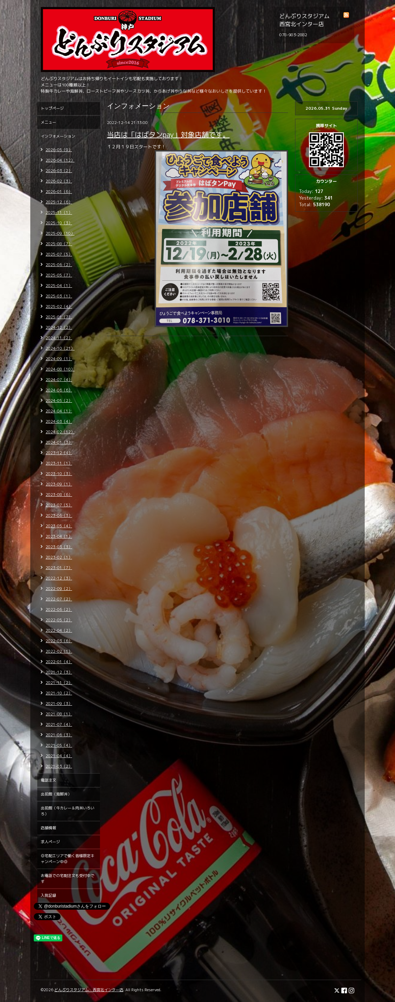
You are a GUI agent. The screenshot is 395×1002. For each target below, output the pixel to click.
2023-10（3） (59, 473)
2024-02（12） (60, 432)
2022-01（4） (59, 662)
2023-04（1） (59, 536)
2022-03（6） (59, 641)
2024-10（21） (60, 348)
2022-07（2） (59, 599)
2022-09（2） (59, 588)
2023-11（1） (59, 463)
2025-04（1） (59, 285)
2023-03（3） (59, 547)
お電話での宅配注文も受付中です (67, 878)
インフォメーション (58, 136)
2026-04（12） (60, 160)
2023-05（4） (59, 526)
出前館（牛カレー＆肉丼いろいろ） (67, 811)
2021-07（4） (59, 724)
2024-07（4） (59, 379)
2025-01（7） (59, 317)
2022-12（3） (59, 578)
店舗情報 (48, 828)
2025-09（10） (60, 233)
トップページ (52, 108)
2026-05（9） (59, 150)
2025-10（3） (59, 223)
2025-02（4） (59, 306)
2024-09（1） (59, 359)
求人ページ (50, 842)
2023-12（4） (59, 453)
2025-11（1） (59, 212)
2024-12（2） (59, 327)
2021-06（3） (59, 735)
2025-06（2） (59, 264)
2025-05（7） (59, 275)
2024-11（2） (59, 338)
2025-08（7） (59, 244)
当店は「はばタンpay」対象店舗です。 (168, 134)
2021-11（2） (59, 682)
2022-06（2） (59, 609)
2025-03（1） (59, 296)
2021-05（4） (59, 745)
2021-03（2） (59, 766)
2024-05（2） (59, 400)
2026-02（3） (59, 181)
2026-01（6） (59, 191)
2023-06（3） (59, 515)
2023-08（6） (59, 494)
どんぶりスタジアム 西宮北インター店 (88, 990)
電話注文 (48, 780)
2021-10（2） (59, 693)
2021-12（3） (59, 672)
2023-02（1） (59, 557)
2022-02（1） (59, 651)
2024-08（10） (60, 369)
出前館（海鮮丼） (56, 794)
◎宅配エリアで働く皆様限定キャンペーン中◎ (67, 858)
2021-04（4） (59, 756)
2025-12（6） (59, 202)
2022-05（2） (59, 620)
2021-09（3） (59, 703)
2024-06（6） (59, 390)
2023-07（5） (59, 505)
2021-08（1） (59, 714)
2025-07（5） (59, 254)
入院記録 (48, 895)
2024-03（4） (59, 421)
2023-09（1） (59, 484)
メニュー (48, 122)
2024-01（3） (59, 442)
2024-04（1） (59, 411)
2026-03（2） (59, 170)
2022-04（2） (59, 630)
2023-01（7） (59, 567)
